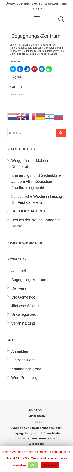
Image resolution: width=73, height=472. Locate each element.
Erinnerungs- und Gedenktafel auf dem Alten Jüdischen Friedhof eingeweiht (36, 181)
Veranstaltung (23, 323)
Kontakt (36, 409)
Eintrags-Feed (23, 360)
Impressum (37, 416)
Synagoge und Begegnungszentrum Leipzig (36, 6)
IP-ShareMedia (50, 433)
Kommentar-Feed (26, 369)
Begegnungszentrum (28, 280)
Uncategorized (23, 314)
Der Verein (20, 288)
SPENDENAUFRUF (28, 211)
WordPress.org (24, 377)
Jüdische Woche (25, 306)
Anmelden (19, 351)
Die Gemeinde (23, 297)
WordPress (37, 443)
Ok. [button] (33, 465)
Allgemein (19, 271)
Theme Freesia (38, 438)
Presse (36, 421)
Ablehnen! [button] (50, 465)
